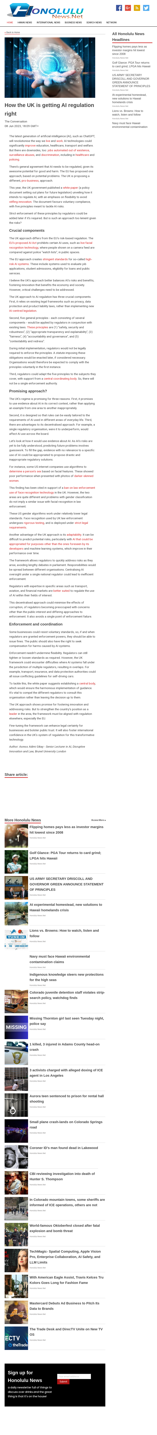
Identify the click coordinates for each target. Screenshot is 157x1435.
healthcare (82, 155)
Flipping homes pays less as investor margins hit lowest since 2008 (129, 50)
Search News (94, 22)
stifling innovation (20, 202)
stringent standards (55, 259)
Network (111, 22)
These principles (37, 327)
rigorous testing (34, 523)
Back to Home (12, 32)
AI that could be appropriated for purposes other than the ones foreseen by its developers (51, 543)
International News (48, 22)
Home (10, 22)
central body (87, 683)
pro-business (30, 180)
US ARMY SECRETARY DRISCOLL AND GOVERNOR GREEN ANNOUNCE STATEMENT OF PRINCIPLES (66, 884)
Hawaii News (25, 22)
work (59, 141)
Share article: (16, 774)
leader (13, 714)
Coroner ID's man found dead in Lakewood (64, 1148)
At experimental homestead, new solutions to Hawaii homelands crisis (129, 98)
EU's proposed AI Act (22, 243)
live (48, 141)
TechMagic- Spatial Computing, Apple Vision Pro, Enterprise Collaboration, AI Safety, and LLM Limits (65, 1257)
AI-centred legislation (22, 311)
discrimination (50, 155)
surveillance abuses (21, 155)
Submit (63, 1381)
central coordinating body (60, 378)
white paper (70, 187)
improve (30, 145)
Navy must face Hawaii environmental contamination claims (129, 127)
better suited (61, 591)
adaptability (74, 534)
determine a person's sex (25, 471)
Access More (97, 820)
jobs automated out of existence (68, 150)
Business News (73, 22)
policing (14, 159)
